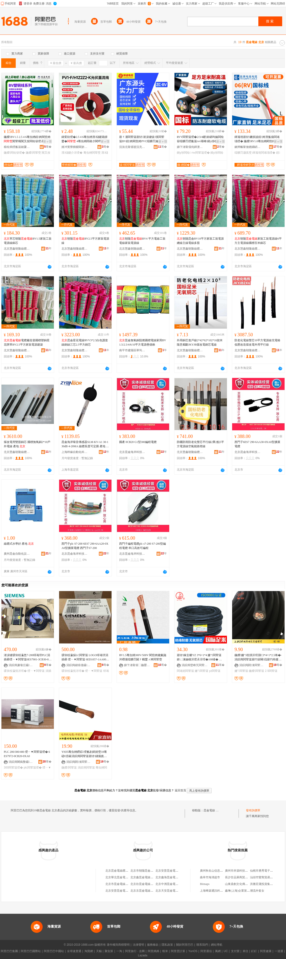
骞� (47, 146)
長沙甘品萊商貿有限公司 (240, 877)
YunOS (192, 951)
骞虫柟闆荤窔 (92, 152)
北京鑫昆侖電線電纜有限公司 (149, 877)
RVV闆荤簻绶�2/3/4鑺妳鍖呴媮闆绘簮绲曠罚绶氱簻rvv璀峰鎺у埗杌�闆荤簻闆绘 (200, 139)
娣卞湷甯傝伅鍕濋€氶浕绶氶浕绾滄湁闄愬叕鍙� (190, 147)
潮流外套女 (257, 890)
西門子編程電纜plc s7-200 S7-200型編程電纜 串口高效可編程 (142, 546)
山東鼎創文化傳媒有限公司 (242, 884)
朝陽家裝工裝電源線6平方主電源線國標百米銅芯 (258, 241)
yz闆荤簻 (214, 671)
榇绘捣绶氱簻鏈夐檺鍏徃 (17, 147)
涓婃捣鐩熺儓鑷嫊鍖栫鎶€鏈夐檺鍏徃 (79, 665)
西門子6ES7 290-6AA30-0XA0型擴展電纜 (257, 444)
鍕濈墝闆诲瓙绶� (263, 152)
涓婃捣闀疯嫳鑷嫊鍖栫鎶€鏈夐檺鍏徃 (22, 761)
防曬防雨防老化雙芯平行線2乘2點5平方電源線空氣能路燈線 (200, 444)
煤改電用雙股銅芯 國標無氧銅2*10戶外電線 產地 (27, 444)
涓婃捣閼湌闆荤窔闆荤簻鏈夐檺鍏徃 (252, 665)
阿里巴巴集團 (9, 951)
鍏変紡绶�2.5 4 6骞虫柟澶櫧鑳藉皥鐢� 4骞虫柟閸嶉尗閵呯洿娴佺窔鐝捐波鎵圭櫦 (84, 139)
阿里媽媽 (153, 951)
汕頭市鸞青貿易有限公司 (265, 877)
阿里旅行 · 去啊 (135, 951)
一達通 (279, 951)
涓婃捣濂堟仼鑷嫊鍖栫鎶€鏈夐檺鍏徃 (22, 665)
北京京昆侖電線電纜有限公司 (149, 890)
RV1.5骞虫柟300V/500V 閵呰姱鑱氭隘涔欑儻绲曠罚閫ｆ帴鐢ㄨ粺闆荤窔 (142, 657)
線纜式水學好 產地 (19, 543)
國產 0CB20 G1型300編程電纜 (138, 442)
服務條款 (152, 944)
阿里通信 (206, 951)
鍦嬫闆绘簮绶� (14, 152)
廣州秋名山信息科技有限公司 (218, 870)
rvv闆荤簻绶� (201, 152)
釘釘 (254, 951)
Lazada (142, 955)
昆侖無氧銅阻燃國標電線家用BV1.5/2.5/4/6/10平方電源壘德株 (142, 342)
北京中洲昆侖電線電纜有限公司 (175, 884)
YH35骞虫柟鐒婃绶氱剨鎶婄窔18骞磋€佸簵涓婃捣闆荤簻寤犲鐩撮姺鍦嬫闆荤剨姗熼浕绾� (84, 754)
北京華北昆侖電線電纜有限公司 (125, 877)
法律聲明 (138, 944)
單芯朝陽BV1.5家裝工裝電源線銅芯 (27, 241)
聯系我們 (202, 944)
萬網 (218, 951)
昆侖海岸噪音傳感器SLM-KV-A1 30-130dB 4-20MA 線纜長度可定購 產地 (85, 444)
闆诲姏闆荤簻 (185, 671)
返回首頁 (180, 790)
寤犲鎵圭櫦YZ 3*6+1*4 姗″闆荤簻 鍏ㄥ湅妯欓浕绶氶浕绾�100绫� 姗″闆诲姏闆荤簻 (200, 657)
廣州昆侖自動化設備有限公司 (17, 553)
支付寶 (235, 951)
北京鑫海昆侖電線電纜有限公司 (175, 877)
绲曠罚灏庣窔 (243, 152)
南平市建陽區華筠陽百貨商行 (132, 350)
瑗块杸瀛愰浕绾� (15, 671)
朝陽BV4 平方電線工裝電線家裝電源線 (142, 241)
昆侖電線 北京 (212, 810)
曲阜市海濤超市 (210, 877)
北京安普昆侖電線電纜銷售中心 (125, 890)
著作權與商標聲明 (118, 944)
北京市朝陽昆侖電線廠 (144, 870)
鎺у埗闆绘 (184, 152)
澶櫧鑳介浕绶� (71, 152)
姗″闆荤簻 (201, 671)
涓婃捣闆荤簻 (86, 767)
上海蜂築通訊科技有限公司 (217, 890)
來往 (245, 951)
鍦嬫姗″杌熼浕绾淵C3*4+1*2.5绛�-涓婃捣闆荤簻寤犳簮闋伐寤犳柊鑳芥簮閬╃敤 (258, 657)
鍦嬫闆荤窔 (33, 152)
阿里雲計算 (178, 951)
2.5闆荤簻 (271, 671)
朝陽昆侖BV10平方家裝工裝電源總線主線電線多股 (200, 241)
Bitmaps (204, 884)
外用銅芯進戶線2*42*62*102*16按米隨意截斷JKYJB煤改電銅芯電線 (200, 342)
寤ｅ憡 (47, 141)
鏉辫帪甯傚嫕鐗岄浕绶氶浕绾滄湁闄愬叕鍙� (248, 147)
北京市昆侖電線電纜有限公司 (124, 884)
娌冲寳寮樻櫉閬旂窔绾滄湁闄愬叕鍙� (74, 147)
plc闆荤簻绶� (32, 767)
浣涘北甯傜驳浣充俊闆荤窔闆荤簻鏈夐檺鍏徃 (132, 147)
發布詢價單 (253, 810)
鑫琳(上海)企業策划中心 (240, 890)
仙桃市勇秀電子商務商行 (265, 870)
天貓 (99, 951)
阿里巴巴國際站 (31, 951)
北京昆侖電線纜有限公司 (121, 870)
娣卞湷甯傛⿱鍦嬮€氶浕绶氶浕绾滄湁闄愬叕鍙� (137, 665)
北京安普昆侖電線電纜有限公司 (175, 870)
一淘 (119, 951)
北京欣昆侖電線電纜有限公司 (149, 884)
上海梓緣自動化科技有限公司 (74, 452)
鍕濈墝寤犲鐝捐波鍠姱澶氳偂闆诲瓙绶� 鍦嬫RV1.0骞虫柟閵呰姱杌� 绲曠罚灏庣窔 (258, 139)
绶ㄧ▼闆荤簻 (36, 671)
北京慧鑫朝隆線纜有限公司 (17, 248)
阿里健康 (265, 951)
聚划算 (109, 951)
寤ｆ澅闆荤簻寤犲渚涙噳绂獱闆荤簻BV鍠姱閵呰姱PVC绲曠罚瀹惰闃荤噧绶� (142, 139)
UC (226, 951)
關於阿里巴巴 (184, 944)
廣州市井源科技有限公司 (240, 870)
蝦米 (165, 951)
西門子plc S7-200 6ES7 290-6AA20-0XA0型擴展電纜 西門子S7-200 (84, 546)
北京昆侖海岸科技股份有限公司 (132, 452)
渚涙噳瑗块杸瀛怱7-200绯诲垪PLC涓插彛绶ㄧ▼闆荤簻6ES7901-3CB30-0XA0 (27, 657)
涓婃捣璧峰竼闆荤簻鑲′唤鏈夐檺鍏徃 (195, 665)
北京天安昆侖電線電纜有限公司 (175, 890)
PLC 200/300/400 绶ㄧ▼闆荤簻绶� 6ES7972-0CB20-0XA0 (27, 754)
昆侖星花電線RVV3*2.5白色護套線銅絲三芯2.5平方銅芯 (84, 342)
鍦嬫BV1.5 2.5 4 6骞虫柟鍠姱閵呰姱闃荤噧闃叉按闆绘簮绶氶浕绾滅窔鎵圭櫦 (27, 139)
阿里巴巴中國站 (54, 951)
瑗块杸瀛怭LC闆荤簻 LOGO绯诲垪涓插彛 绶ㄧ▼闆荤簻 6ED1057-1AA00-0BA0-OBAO (84, 657)
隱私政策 (167, 944)
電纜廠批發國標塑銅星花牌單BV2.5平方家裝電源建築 (27, 342)
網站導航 (216, 944)
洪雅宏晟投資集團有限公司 (267, 884)
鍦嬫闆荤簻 (256, 671)
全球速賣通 (74, 951)
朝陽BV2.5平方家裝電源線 (85, 241)
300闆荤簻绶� (13, 767)
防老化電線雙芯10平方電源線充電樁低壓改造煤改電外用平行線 (257, 342)
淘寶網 (88, 951)
